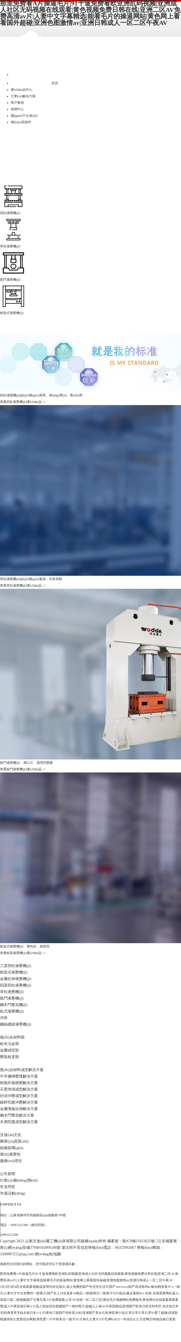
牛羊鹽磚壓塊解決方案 (19, 1076)
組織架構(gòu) (11, 1148)
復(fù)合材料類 (12, 1037)
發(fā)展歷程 (10, 1154)
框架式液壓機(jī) (13, 972)
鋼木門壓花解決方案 (17, 1115)
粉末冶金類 (9, 1044)
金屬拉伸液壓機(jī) (15, 979)
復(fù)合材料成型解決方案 (22, 1070)
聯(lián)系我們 (21, 122)
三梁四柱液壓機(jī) (15, 966)
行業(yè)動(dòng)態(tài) (19, 1180)
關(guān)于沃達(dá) (24, 116)
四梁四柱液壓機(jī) (15, 985)
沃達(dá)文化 (10, 1135)
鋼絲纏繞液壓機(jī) (15, 1024)
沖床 (4, 1018)
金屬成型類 (9, 1050)
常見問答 (7, 1187)
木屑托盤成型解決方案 (19, 1122)
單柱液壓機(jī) (12, 992)
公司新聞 (7, 1174)
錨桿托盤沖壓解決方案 (19, 1102)
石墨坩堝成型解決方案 (19, 1089)
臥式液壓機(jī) (12, 1011)
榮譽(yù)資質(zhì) (14, 1141)
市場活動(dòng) (12, 1193)
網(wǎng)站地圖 (48, 1254)
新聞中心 (17, 109)
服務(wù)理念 (11, 1161)
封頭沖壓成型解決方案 (19, 1096)
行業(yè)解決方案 (23, 96)
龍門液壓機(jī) (12, 998)
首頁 (54, 83)
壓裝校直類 (9, 1057)
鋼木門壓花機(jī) (13, 1005)
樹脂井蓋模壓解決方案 (19, 1083)
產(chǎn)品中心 (21, 90)
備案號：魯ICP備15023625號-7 (132, 1241)
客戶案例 (17, 103)
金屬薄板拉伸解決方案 (19, 1109)
